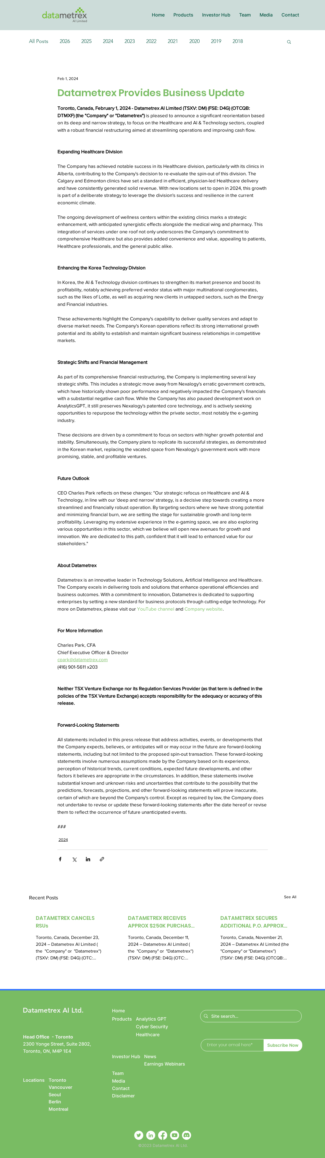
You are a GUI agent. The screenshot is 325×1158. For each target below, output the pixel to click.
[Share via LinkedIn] (88, 859)
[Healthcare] (163, 1034)
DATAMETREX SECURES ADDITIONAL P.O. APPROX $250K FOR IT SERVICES (252, 922)
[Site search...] (250, 1016)
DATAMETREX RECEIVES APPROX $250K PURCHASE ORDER (161, 922)
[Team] (124, 1073)
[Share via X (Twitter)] (74, 859)
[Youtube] (174, 1135)
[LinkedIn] (150, 1135)
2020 (194, 41)
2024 (108, 41)
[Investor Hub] (128, 1056)
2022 (151, 41)
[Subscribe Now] (283, 1045)
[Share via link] (102, 859)
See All (290, 897)
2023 (130, 41)
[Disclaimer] (128, 1095)
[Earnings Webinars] (171, 1064)
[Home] (124, 1010)
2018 (238, 41)
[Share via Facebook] (60, 859)
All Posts (38, 41)
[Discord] (186, 1135)
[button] (183, 15)
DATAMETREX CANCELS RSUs (65, 921)
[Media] (124, 1081)
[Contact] (124, 1088)
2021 (173, 41)
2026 (65, 41)
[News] (165, 1056)
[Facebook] (162, 1135)
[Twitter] (138, 1135)
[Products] (124, 1019)
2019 (216, 41)
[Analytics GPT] (157, 1019)
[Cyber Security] (157, 1026)
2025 (86, 41)
